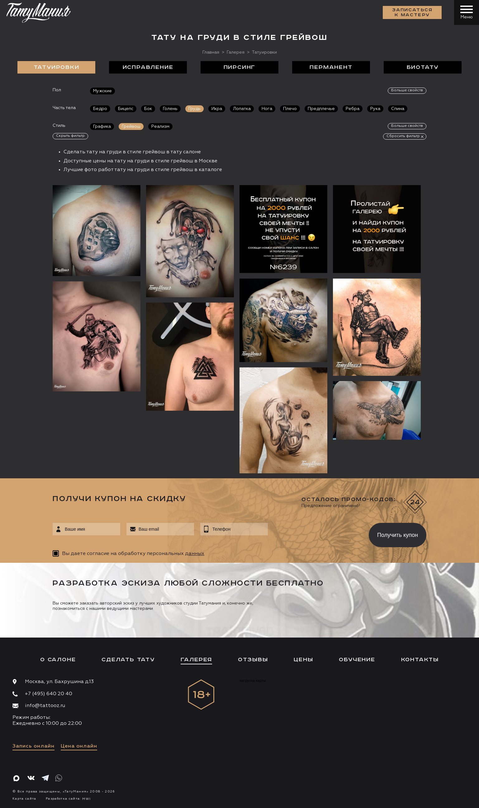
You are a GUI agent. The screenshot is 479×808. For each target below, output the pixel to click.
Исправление (148, 67)
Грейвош (131, 126)
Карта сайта (24, 798)
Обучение (357, 660)
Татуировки (56, 67)
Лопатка (242, 109)
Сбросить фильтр (403, 136)
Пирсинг (240, 67)
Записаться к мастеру (412, 12)
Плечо (290, 109)
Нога (267, 109)
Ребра (352, 109)
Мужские (102, 91)
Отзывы (253, 660)
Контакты (420, 660)
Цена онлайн (79, 746)
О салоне (58, 660)
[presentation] (313, 533)
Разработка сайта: (68, 798)
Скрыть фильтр (70, 136)
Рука (375, 109)
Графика (102, 126)
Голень (170, 109)
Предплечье (321, 109)
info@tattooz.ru (45, 705)
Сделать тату (128, 660)
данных (194, 553)
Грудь (194, 109)
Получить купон (397, 535)
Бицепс (125, 109)
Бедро (100, 109)
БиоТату (423, 67)
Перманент (331, 67)
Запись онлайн (33, 746)
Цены (303, 660)
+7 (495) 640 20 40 (48, 693)
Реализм (160, 126)
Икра (216, 109)
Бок (148, 109)
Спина (397, 109)
